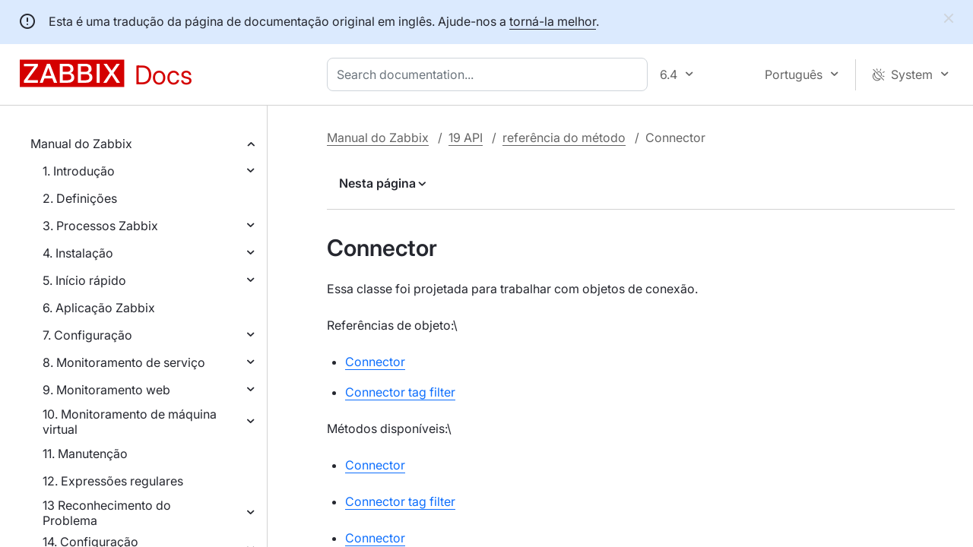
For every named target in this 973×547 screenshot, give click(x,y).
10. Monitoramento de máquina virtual (130, 421)
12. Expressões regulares (113, 481)
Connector (375, 361)
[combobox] (490, 74)
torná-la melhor (552, 21)
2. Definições (80, 198)
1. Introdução (79, 171)
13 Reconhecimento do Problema (107, 513)
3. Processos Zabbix (100, 225)
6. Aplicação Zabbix (99, 307)
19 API (465, 137)
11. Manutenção (85, 453)
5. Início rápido (84, 280)
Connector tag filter (400, 392)
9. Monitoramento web (106, 389)
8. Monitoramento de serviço (124, 362)
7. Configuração (87, 335)
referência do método (564, 137)
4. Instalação (78, 253)
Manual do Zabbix (81, 143)
